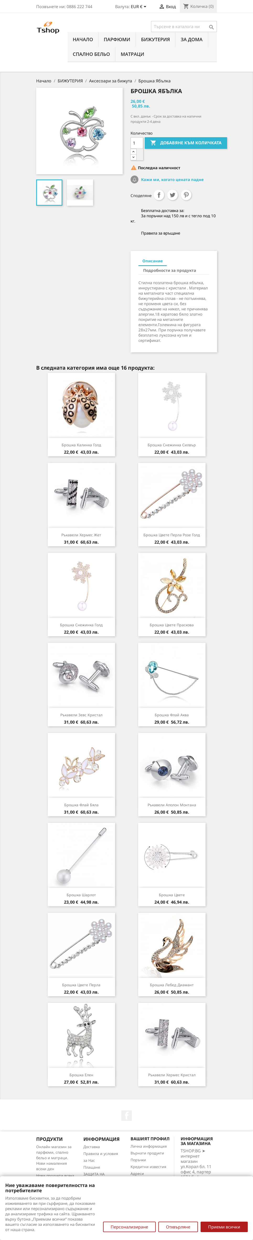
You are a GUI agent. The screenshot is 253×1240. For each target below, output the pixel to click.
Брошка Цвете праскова (172, 624)
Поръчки (138, 1159)
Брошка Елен (81, 1074)
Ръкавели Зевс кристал (81, 714)
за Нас (89, 1160)
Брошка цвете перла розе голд (171, 534)
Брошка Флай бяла (81, 804)
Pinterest (186, 195)
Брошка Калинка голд (81, 444)
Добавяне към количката (186, 143)
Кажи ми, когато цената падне (172, 179)
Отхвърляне (178, 1227)
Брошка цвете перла (81, 984)
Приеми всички (224, 1227)
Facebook (126, 1115)
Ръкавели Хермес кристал (172, 1074)
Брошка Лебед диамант (172, 984)
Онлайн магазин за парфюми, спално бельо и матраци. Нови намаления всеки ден (54, 1157)
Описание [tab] (152, 260)
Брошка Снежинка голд (81, 624)
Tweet (172, 195)
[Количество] (137, 143)
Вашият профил (150, 1139)
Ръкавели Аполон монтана (172, 804)
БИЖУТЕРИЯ (155, 39)
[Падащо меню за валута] (139, 7)
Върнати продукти (147, 1153)
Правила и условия (100, 1153)
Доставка (91, 1146)
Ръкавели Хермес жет (81, 534)
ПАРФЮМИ (117, 39)
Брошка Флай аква (172, 714)
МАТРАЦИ (132, 54)
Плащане (91, 1167)
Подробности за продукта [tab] (169, 270)
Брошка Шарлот (81, 894)
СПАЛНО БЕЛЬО (91, 54)
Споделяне (159, 195)
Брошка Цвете (172, 894)
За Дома (191, 39)
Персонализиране (129, 1227)
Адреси (137, 1173)
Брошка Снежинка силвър (172, 444)
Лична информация (149, 1146)
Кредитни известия (148, 1166)
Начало (83, 39)
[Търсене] (184, 26)
